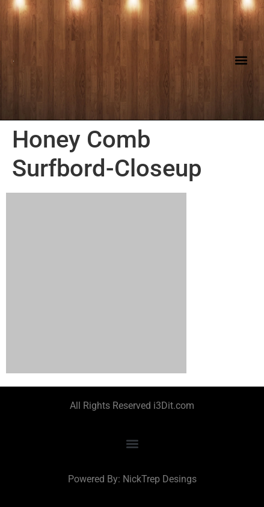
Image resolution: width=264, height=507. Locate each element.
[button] (241, 60)
